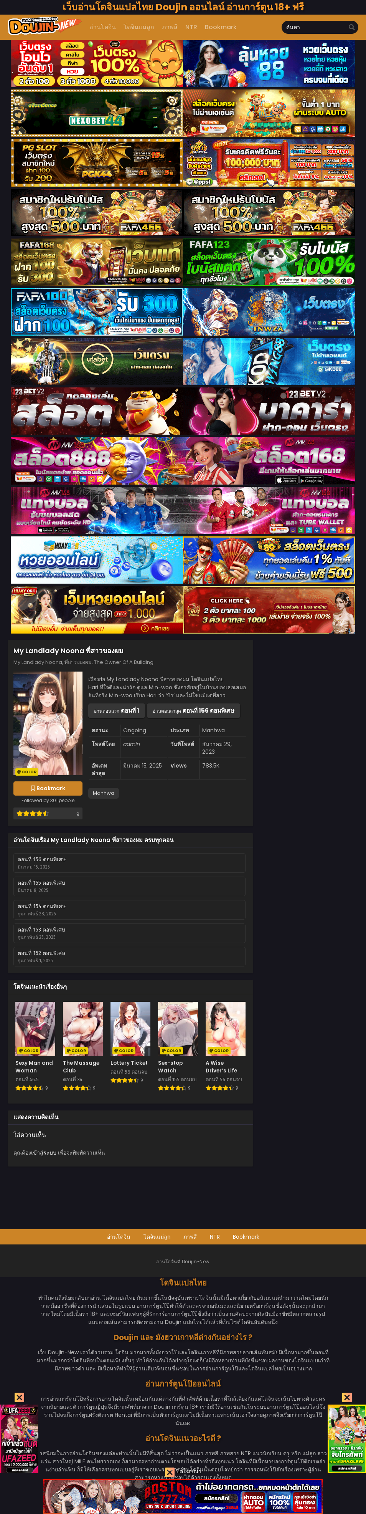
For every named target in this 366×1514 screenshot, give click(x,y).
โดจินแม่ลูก (156, 1237)
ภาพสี (190, 1237)
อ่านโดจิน (118, 1237)
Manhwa (103, 793)
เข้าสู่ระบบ (43, 1153)
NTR (215, 1237)
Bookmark (246, 1237)
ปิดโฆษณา (183, 1472)
